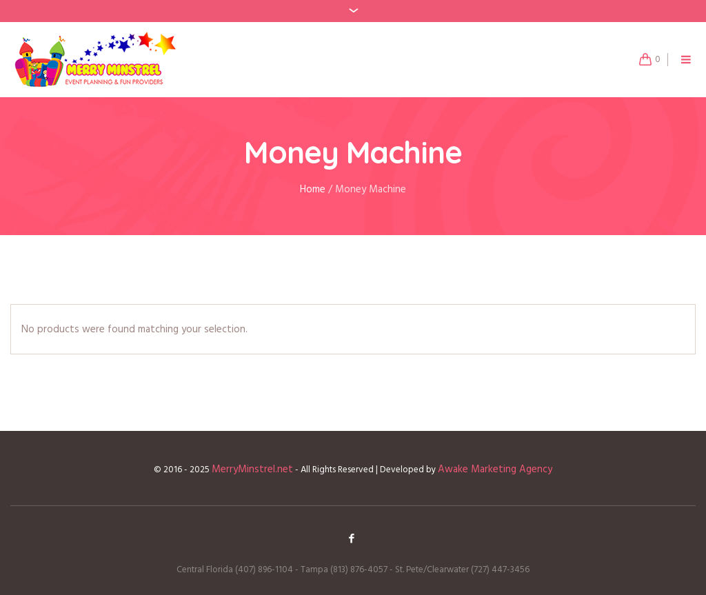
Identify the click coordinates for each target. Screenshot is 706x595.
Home (312, 189)
